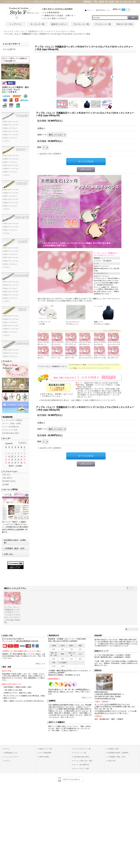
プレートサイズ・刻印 (81, 768)
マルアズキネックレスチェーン (15, 275)
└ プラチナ (6, 141)
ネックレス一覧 (37, 24)
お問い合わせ (85, 170)
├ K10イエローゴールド (10, 121)
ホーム (7, 749)
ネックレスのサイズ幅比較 (12, 420)
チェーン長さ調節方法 (10, 427)
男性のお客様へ (44, 757)
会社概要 (5, 485)
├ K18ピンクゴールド (9, 138)
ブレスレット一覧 (81, 24)
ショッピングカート (12, 757)
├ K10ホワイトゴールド (10, 125)
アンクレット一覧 (103, 24)
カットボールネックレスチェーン (15, 183)
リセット (132, 588)
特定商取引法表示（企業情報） (15, 541)
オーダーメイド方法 (9, 430)
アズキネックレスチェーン (15, 241)
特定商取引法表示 (9, 481)
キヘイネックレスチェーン (15, 309)
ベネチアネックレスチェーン (15, 115)
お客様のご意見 (113, 749)
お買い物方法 (7, 478)
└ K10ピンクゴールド (9, 356)
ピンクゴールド (93, 365)
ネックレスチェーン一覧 (82, 749)
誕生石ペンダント (59, 24)
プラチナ (116, 365)
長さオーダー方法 (125, 24)
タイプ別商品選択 (45, 753)
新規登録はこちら (11, 753)
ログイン (8, 761)
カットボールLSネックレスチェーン (15, 217)
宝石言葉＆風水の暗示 (10, 433)
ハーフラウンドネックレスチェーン (15, 343)
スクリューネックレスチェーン (15, 149)
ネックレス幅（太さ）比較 (83, 761)
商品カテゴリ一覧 (45, 749)
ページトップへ (133, 629)
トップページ (15, 24)
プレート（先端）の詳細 (11, 423)
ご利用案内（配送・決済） (15, 548)
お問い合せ (6, 475)
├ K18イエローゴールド (10, 131)
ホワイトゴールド (106, 365)
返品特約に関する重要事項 (50, 154)
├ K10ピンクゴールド (9, 128)
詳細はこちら (40, 664)
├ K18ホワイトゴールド (10, 134)
